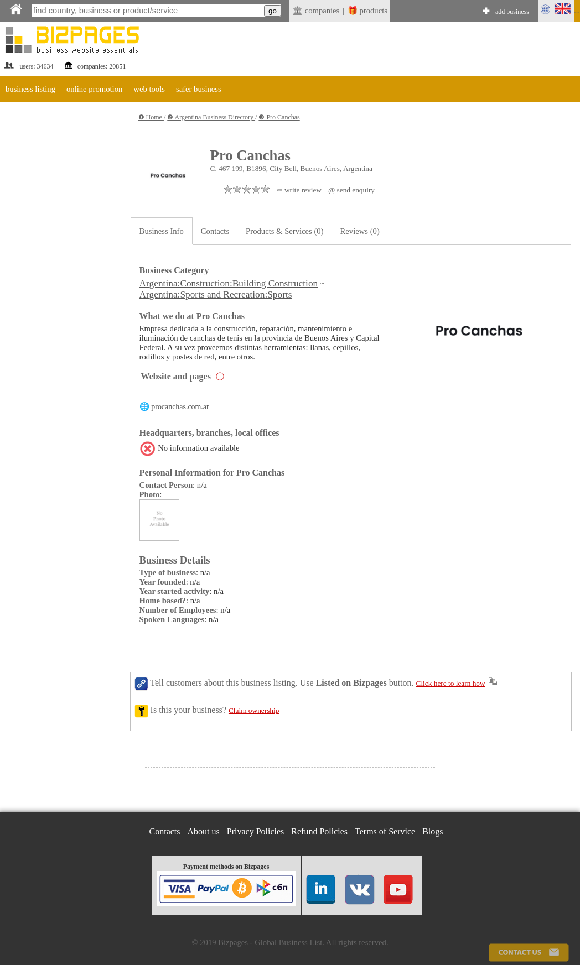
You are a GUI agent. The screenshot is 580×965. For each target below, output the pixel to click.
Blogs (432, 831)
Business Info (161, 231)
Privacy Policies (255, 831)
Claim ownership (254, 710)
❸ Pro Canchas (278, 117)
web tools (149, 89)
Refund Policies (319, 831)
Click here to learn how (450, 683)
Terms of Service (385, 831)
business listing (30, 89)
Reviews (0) (360, 231)
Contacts (215, 231)
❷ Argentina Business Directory (211, 117)
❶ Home (151, 117)
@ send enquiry (351, 190)
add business (512, 11)
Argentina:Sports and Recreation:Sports (215, 294)
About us (204, 831)
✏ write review (299, 190)
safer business (198, 89)
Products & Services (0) (284, 231)
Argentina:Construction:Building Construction (228, 283)
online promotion (94, 89)
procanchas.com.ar (180, 407)
